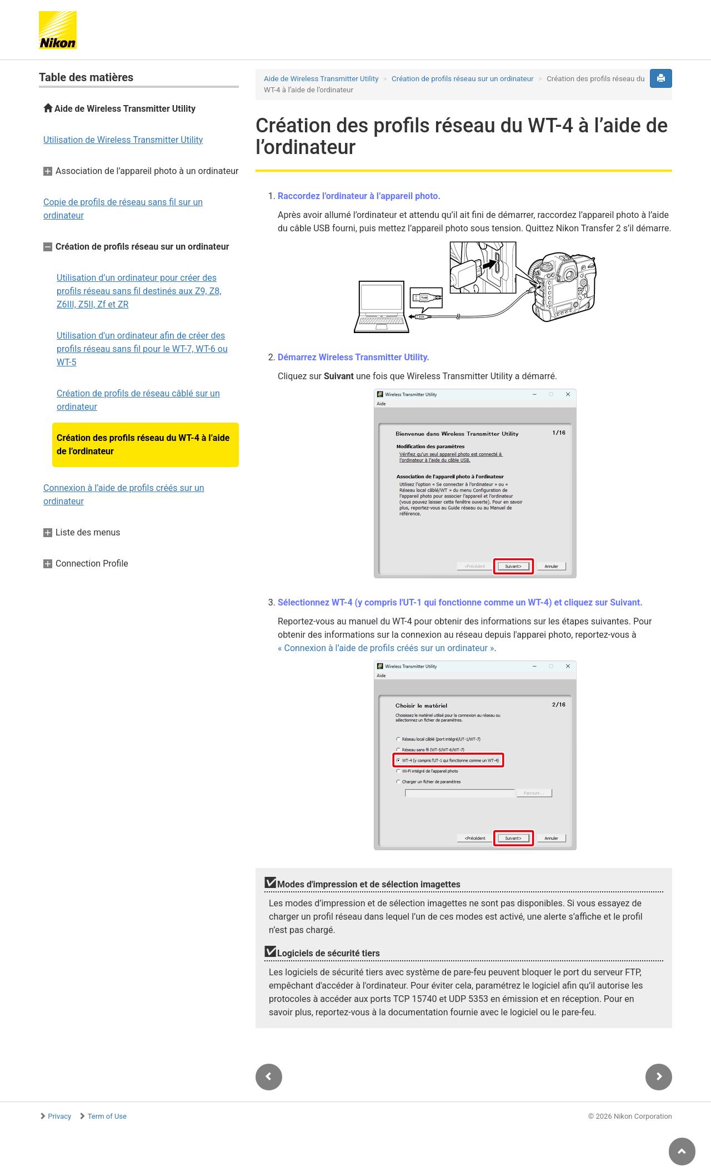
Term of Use (107, 1116)
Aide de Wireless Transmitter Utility (119, 108)
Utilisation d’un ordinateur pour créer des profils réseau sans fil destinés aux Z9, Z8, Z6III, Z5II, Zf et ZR (139, 291)
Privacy (59, 1116)
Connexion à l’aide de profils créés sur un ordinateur (123, 495)
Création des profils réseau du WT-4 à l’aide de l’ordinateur (143, 444)
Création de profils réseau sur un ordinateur (462, 79)
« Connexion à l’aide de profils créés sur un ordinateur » (386, 648)
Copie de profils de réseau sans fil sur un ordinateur (123, 209)
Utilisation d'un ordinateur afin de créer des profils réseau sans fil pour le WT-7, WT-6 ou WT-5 (142, 349)
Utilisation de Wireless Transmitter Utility (123, 140)
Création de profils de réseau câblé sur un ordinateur (138, 400)
